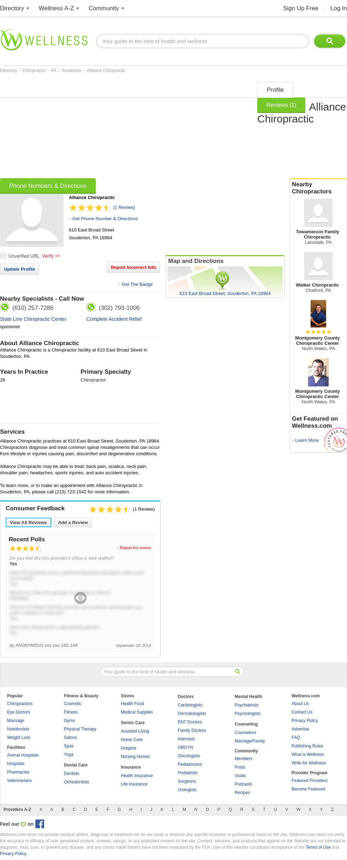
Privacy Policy (305, 720)
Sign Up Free (300, 8)
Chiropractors (20, 703)
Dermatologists (192, 713)
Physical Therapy (80, 729)
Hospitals (15, 763)
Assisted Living (135, 731)
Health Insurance (137, 775)
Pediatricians (190, 764)
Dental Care (76, 765)
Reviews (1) (281, 105)
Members (243, 758)
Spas (68, 746)
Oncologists (189, 755)
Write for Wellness (309, 762)
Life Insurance (134, 784)
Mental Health (248, 696)
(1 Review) (124, 207)
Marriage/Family (250, 741)
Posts (240, 767)
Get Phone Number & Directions (105, 218)
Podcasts (243, 784)
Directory (12, 8)
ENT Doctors (190, 722)
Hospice (128, 748)
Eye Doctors (18, 712)
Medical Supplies (137, 712)
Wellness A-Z (56, 8)
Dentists (71, 773)
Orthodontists (76, 782)
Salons (70, 737)
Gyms (69, 720)
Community (104, 8)
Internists (186, 738)
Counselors (245, 732)
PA (54, 70)
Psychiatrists (246, 705)
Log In (338, 8)
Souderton (72, 70)
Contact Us (302, 712)
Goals (240, 775)
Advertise (300, 729)
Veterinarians (19, 780)
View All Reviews (28, 522)
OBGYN (185, 747)
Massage (15, 720)
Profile (275, 89)
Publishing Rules (307, 746)
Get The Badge (137, 284)
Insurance (131, 767)
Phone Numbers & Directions (48, 185)
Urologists (187, 789)
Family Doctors (192, 730)
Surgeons (187, 781)
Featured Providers (310, 780)
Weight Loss (18, 737)
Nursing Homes (135, 756)
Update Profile (19, 269)
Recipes (242, 792)
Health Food (132, 703)
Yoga (68, 754)
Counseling (246, 724)
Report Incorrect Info (133, 267)
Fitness (71, 712)
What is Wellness (308, 754)
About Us (300, 703)
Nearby (318, 188)
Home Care (131, 739)
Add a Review (73, 522)
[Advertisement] (121, 127)
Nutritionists (18, 729)
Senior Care (133, 722)
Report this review (135, 548)
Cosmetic (73, 703)
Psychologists (247, 713)
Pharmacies (18, 772)
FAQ (296, 737)
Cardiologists (190, 705)
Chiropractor (34, 70)
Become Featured (308, 789)
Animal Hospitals (23, 755)
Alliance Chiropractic (106, 70)
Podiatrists (188, 772)
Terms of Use (318, 847)
